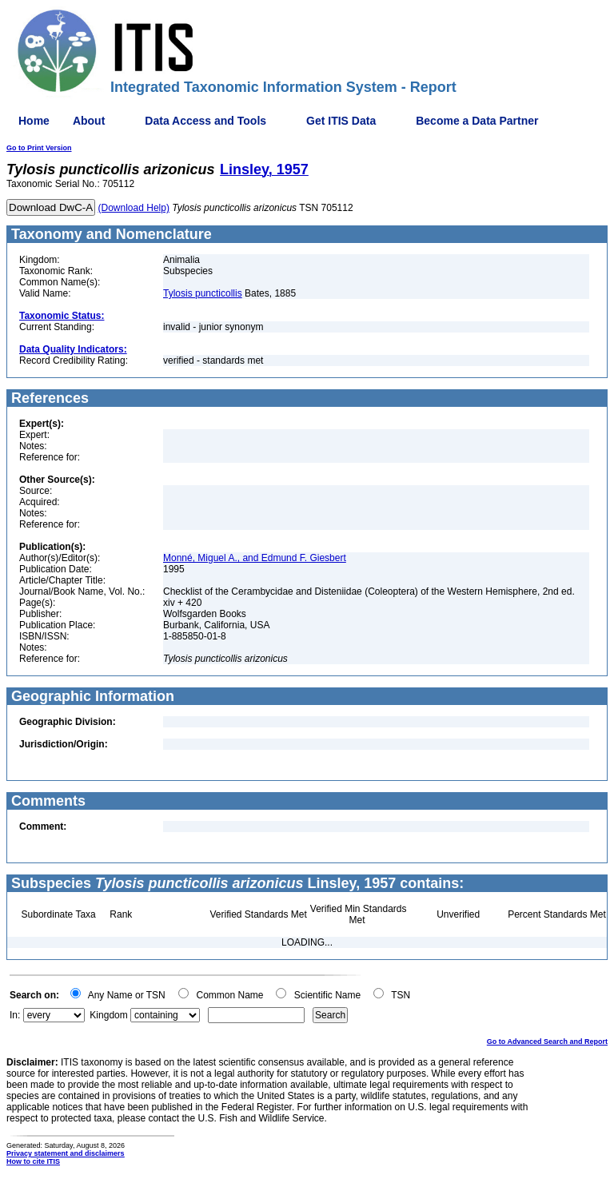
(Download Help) (133, 207)
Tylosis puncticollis (202, 293)
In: (15, 1015)
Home (34, 120)
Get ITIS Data (341, 120)
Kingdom (108, 1015)
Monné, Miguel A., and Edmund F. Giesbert (254, 558)
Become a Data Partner (477, 120)
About (89, 120)
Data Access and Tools (205, 120)
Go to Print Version (39, 148)
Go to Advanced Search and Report (547, 1042)
